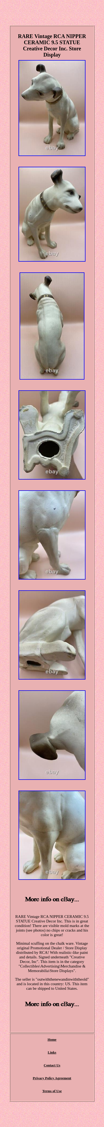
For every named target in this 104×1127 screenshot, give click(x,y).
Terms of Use (52, 1091)
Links (52, 1052)
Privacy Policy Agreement (52, 1078)
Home (51, 1039)
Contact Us (52, 1065)
